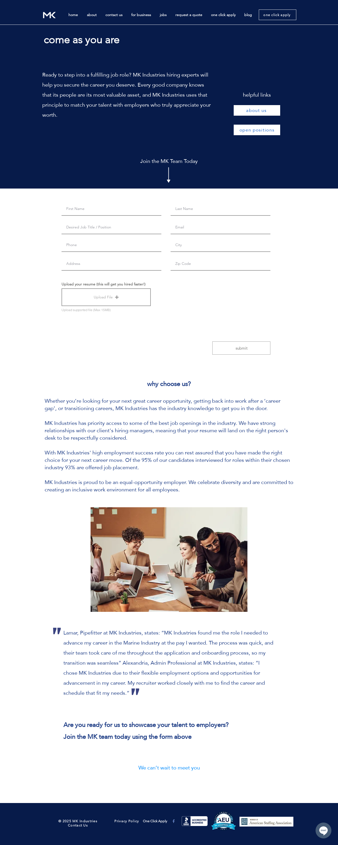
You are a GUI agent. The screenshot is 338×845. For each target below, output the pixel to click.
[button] (106, 297)
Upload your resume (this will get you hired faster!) (103, 284)
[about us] (257, 110)
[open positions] (257, 130)
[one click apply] (277, 15)
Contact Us (78, 825)
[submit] (241, 348)
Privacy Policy (126, 821)
